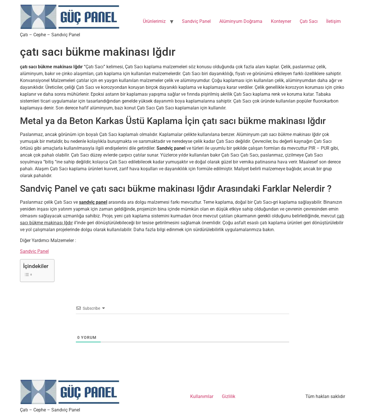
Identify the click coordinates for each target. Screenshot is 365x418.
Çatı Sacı (309, 21)
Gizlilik (228, 396)
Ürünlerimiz (154, 21)
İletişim (333, 21)
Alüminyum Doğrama (240, 21)
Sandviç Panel (196, 21)
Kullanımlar (201, 396)
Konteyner (281, 21)
